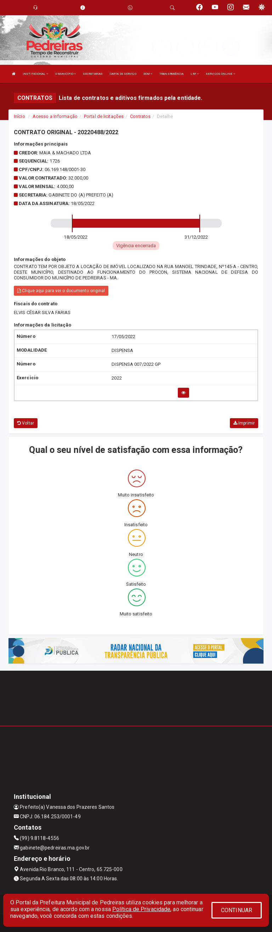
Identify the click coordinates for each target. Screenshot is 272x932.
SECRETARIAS (93, 73)
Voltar (25, 423)
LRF (195, 73)
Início (19, 116)
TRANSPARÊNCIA (171, 73)
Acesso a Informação (55, 116)
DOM (148, 73)
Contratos (140, 116)
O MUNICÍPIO (65, 73)
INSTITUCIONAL (35, 73)
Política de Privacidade (141, 909)
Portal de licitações (104, 116)
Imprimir (244, 423)
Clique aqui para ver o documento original (61, 290)
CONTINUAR (236, 910)
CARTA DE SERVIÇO (123, 73)
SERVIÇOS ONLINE (220, 73)
